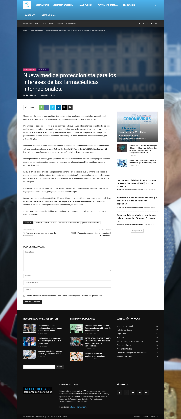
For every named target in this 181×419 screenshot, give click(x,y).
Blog (44, 23)
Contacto (60, 23)
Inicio (25, 31)
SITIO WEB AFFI (71, 23)
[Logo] (28, 5)
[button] (155, 5)
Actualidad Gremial (109, 5)
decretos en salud (50, 223)
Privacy (145, 417)
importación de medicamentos (69, 223)
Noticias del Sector (43, 69)
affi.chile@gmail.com (78, 407)
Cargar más (137, 231)
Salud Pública (86, 5)
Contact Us (154, 417)
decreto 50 (38, 223)
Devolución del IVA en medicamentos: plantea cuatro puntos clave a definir (50, 328)
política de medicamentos (90, 223)
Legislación (130, 5)
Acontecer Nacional (64, 5)
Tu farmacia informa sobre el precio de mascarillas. (39, 234)
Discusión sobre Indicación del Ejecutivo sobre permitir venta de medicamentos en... (97, 328)
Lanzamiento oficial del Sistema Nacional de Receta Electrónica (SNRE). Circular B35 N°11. (136, 183)
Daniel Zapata (31, 95)
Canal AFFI (31, 15)
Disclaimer (136, 417)
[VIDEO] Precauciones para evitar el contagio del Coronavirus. (91, 234)
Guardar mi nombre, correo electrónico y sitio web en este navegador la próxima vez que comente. (64, 296)
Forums (51, 23)
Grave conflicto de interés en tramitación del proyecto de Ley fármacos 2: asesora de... (136, 218)
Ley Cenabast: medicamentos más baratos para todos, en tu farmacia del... (49, 340)
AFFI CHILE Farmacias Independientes (131, 138)
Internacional (49, 15)
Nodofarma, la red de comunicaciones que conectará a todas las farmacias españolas (137, 200)
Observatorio (42, 5)
